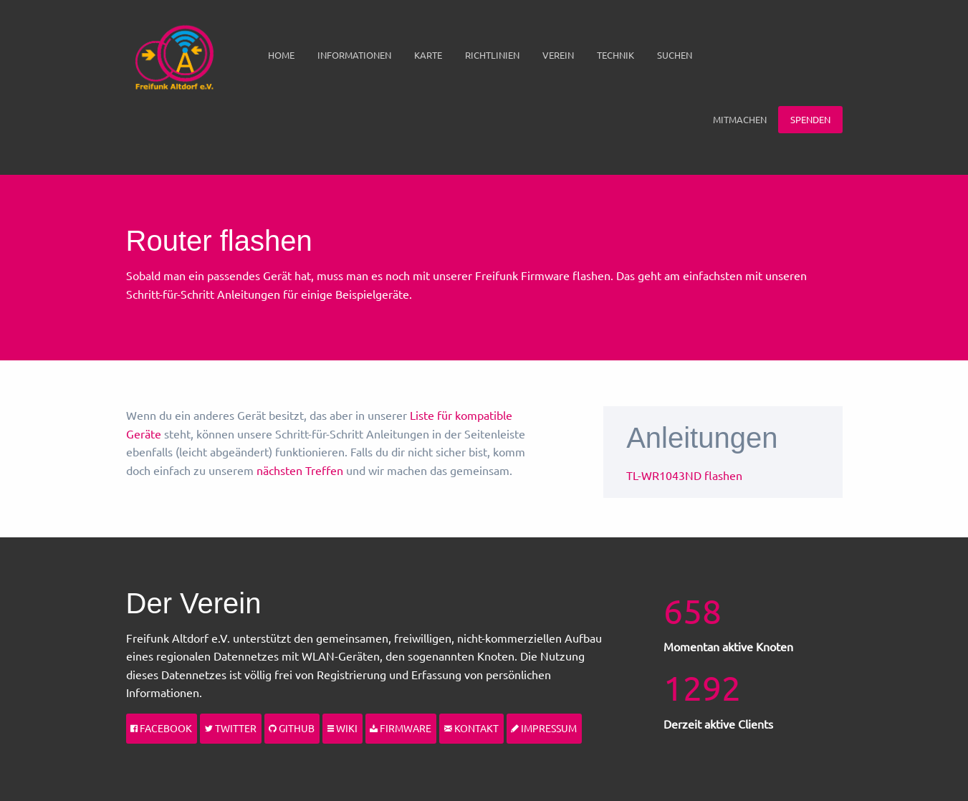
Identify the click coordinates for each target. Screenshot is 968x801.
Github (292, 727)
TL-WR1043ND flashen (684, 475)
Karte (428, 55)
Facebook (161, 727)
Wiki (342, 727)
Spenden (810, 119)
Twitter (231, 727)
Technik (615, 55)
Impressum (544, 727)
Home (281, 55)
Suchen (674, 55)
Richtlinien (492, 55)
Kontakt (471, 727)
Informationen (354, 55)
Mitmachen (740, 119)
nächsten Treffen (300, 470)
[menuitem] (281, 55)
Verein (558, 55)
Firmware (400, 727)
